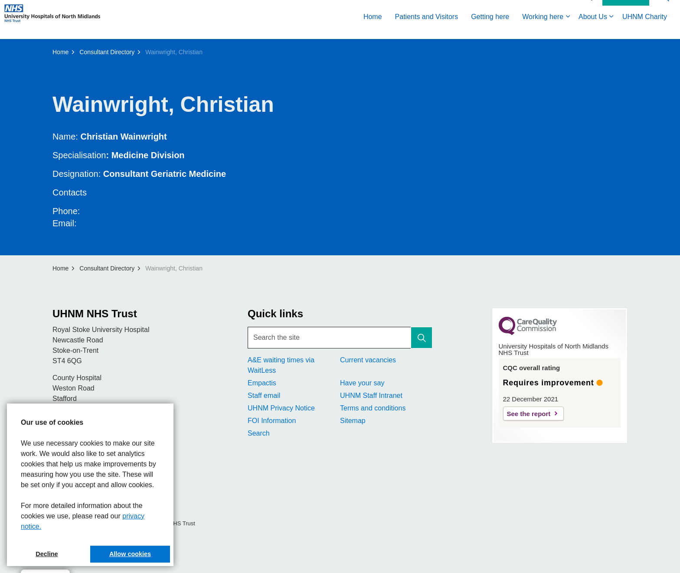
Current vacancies (368, 360)
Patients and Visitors (426, 29)
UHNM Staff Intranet (371, 395)
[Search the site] (340, 337)
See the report (529, 413)
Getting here (490, 29)
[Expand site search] (664, 10)
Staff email (264, 395)
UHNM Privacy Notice (281, 408)
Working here (542, 29)
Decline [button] (47, 553)
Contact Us (625, 10)
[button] (421, 337)
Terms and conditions (372, 408)
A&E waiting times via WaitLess (281, 365)
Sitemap (353, 420)
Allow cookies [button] (130, 553)
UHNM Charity (644, 29)
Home (372, 29)
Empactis (262, 383)
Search (259, 433)
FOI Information (272, 420)
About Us (593, 29)
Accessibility (577, 9)
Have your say (362, 383)
